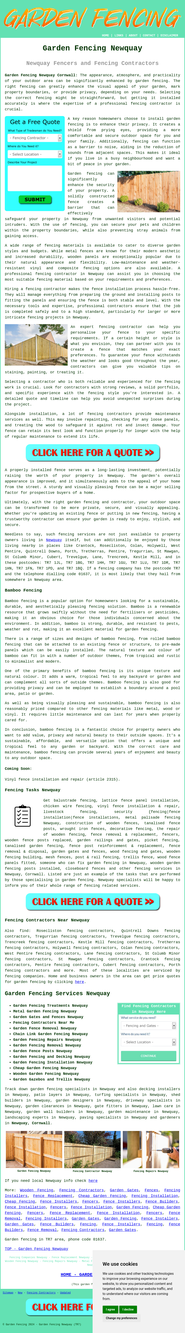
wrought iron (74, 829)
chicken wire (57, 806)
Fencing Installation (155, 1196)
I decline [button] (128, 1309)
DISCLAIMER (169, 35)
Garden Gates (124, 1190)
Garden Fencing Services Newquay (57, 994)
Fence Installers (58, 1202)
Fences (151, 1190)
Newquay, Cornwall (31, 1123)
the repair (168, 829)
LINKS (118, 35)
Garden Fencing (132, 1207)
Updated (65, 1292)
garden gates (65, 851)
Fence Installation (25, 1207)
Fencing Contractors (81, 1190)
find (23, 931)
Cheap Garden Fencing (102, 1196)
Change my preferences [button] (121, 1318)
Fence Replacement (53, 1196)
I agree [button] (110, 1309)
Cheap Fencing (20, 1202)
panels (11, 863)
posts (30, 869)
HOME (105, 35)
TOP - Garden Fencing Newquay (36, 1249)
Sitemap (8, 1292)
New (20, 1292)
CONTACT (149, 35)
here (79, 982)
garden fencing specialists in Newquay (72, 1089)
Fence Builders (162, 1202)
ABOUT (133, 35)
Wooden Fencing (36, 1190)
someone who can (57, 863)
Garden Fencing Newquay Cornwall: (41, 75)
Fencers (90, 1202)
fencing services (153, 869)
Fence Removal (42, 1230)
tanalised (154, 823)
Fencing (88, 1224)
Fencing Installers (46, 1219)
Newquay (54, 540)
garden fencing (29, 982)
